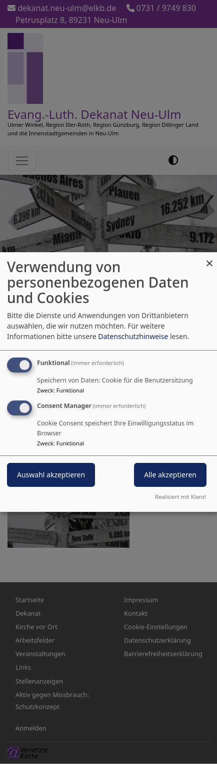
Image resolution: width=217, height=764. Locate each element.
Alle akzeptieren (170, 474)
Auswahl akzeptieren (51, 474)
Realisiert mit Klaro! (180, 496)
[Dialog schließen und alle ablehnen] (209, 258)
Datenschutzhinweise (133, 336)
